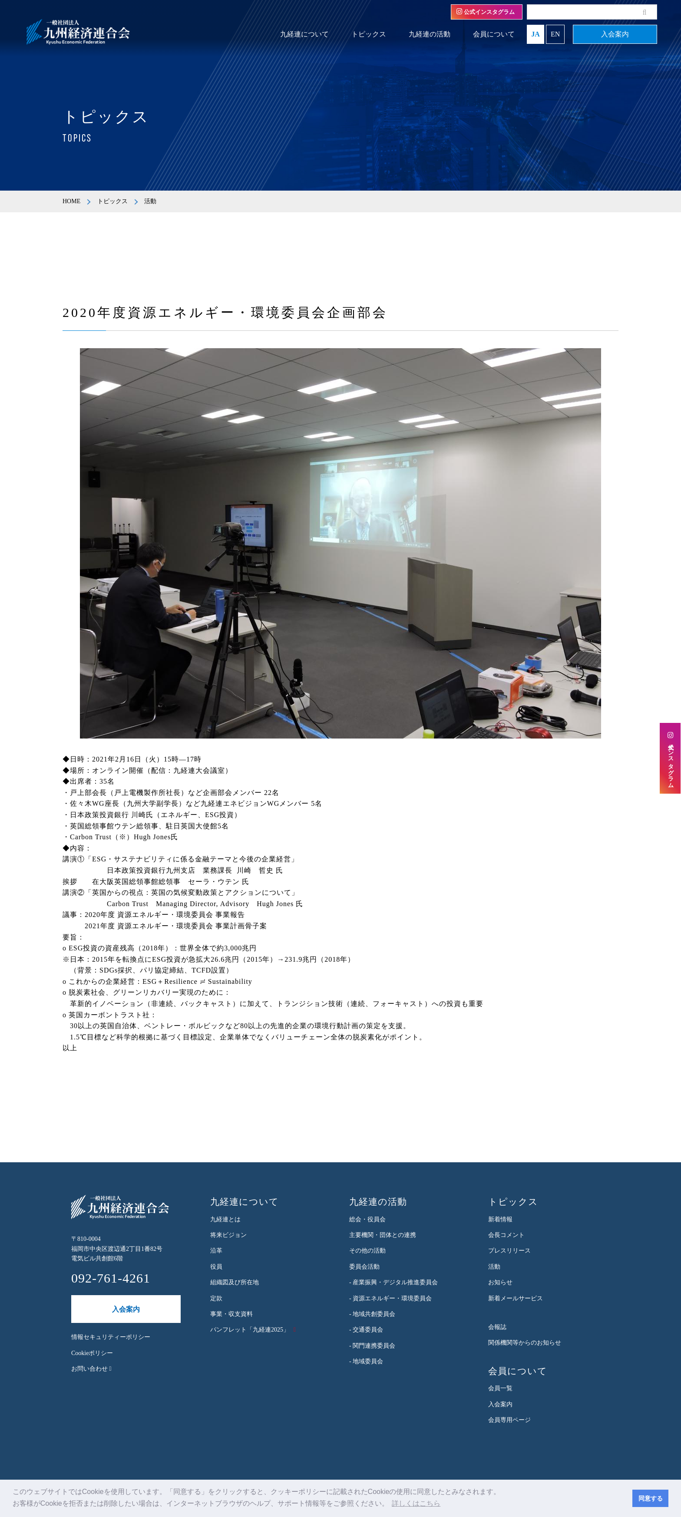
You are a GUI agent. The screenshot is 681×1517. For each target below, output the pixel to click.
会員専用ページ (509, 1420)
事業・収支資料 (231, 1314)
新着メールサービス (515, 1298)
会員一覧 (500, 1388)
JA (535, 34)
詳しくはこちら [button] (416, 1503)
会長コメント (506, 1235)
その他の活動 (367, 1250)
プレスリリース (509, 1250)
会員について (494, 34)
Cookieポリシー (92, 1353)
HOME (71, 201)
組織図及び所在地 (234, 1282)
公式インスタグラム (485, 11)
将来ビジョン (228, 1235)
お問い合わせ (91, 1368)
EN (555, 34)
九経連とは (225, 1219)
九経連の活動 (429, 34)
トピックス (368, 34)
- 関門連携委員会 (372, 1345)
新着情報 (500, 1219)
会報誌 (497, 1327)
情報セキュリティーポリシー (110, 1337)
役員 (216, 1266)
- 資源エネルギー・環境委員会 (390, 1298)
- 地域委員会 (366, 1361)
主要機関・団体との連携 (382, 1235)
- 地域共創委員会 (372, 1314)
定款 (216, 1298)
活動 (494, 1266)
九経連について (304, 34)
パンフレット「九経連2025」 (249, 1329)
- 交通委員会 (366, 1329)
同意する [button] (650, 1498)
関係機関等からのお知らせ (524, 1342)
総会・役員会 (367, 1219)
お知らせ (500, 1282)
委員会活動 (364, 1266)
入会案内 (615, 34)
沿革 (216, 1250)
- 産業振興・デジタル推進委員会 (393, 1282)
